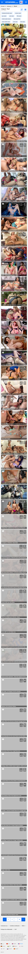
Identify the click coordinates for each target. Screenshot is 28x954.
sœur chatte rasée (6, 21)
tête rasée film (17, 18)
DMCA (23, 925)
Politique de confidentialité (6, 929)
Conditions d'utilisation (15, 925)
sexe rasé (15, 21)
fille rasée (19, 16)
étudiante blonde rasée (7, 13)
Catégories (9, 6)
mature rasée (18, 13)
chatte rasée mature (6, 18)
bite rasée (23, 21)
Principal (2, 6)
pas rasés (4, 16)
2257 (15, 929)
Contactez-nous (4, 925)
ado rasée (11, 16)
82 (19, 919)
